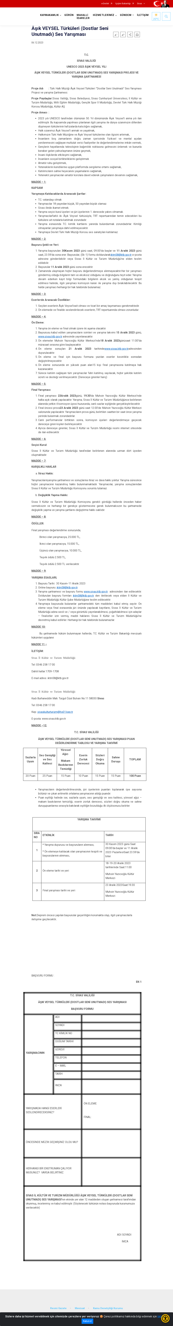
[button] (130, 34)
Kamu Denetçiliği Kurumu (108, 1308)
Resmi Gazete (58, 1308)
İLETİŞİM (143, 15)
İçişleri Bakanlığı (123, 4)
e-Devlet (105, 4)
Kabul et (87, 1321)
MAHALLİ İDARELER (83, 17)
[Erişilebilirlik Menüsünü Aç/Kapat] (165, 1318)
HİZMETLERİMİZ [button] (103, 15)
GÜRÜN (69, 15)
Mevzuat (80, 1308)
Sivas (139, 4)
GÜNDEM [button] (125, 15)
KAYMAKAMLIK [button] (49, 15)
